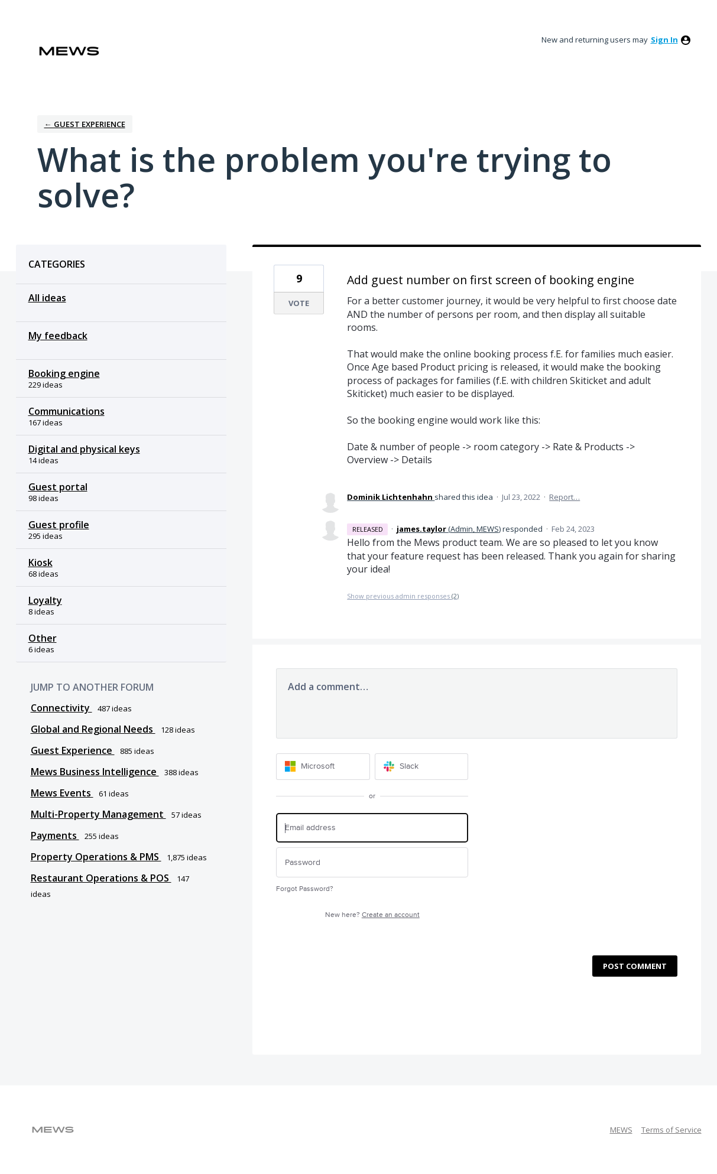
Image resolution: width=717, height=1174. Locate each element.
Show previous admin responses (403, 595)
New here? (372, 914)
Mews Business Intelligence (95, 771)
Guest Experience (73, 750)
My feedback (57, 335)
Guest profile (58, 524)
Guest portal (57, 486)
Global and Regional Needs (93, 729)
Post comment (635, 966)
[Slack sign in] (422, 766)
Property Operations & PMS (96, 856)
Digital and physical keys (84, 449)
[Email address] (372, 828)
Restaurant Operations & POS (101, 877)
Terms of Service (671, 1129)
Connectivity (61, 707)
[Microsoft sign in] (323, 766)
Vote (298, 303)
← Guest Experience (84, 124)
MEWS (621, 1129)
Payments (55, 835)
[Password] (372, 862)
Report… (564, 497)
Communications (66, 411)
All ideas (47, 297)
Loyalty (45, 600)
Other (42, 638)
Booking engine (64, 373)
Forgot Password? (304, 888)
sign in (664, 39)
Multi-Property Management (98, 814)
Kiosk (40, 562)
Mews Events (62, 792)
